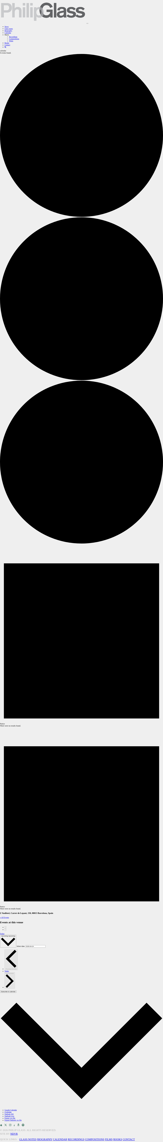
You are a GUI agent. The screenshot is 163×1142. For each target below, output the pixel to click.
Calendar (8, 33)
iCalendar (8, 1112)
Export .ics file (10, 1118)
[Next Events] (5, 930)
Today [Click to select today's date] (7, 971)
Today (2, 934)
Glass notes (9, 29)
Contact (7, 45)
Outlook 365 (9, 1114)
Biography (8, 31)
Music (7, 35)
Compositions (14, 39)
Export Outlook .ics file (13, 1120)
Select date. (21, 946)
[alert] (81, 635)
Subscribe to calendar (8, 991)
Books (7, 43)
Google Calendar (11, 1110)
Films (11, 41)
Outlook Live (9, 1116)
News (7, 27)
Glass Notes (28, 1139)
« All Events (4, 917)
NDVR (14, 1133)
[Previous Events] (5, 927)
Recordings (13, 37)
